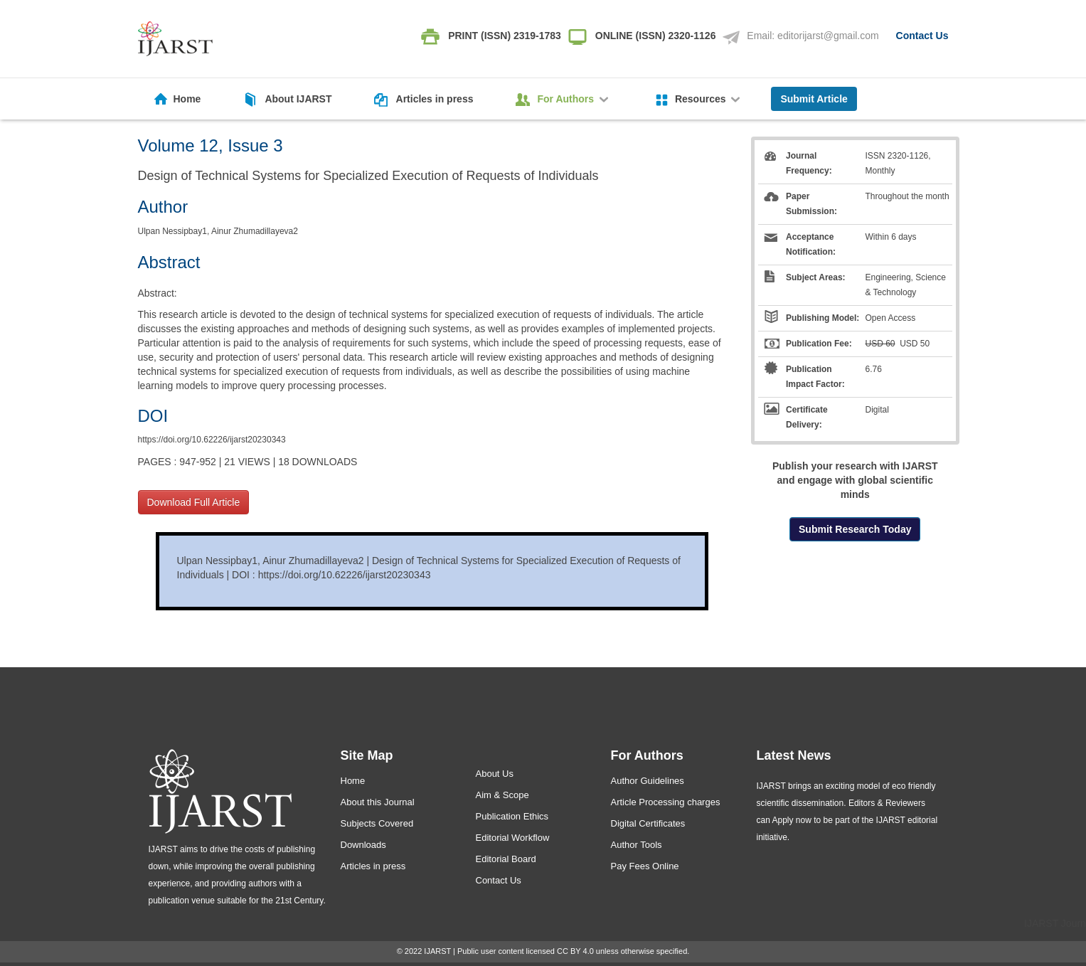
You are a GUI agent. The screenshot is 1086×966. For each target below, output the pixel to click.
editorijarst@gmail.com (828, 35)
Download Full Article (193, 502)
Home (187, 99)
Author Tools (636, 844)
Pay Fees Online (645, 866)
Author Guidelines (647, 780)
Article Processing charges (665, 802)
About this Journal (378, 802)
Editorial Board (506, 859)
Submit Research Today (855, 529)
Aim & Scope (502, 795)
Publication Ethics (512, 816)
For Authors (573, 99)
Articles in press (435, 99)
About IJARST (298, 99)
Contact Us (922, 35)
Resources (708, 99)
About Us (494, 773)
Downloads (363, 844)
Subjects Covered (377, 823)
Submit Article (813, 99)
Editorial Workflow (513, 837)
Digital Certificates (648, 823)
